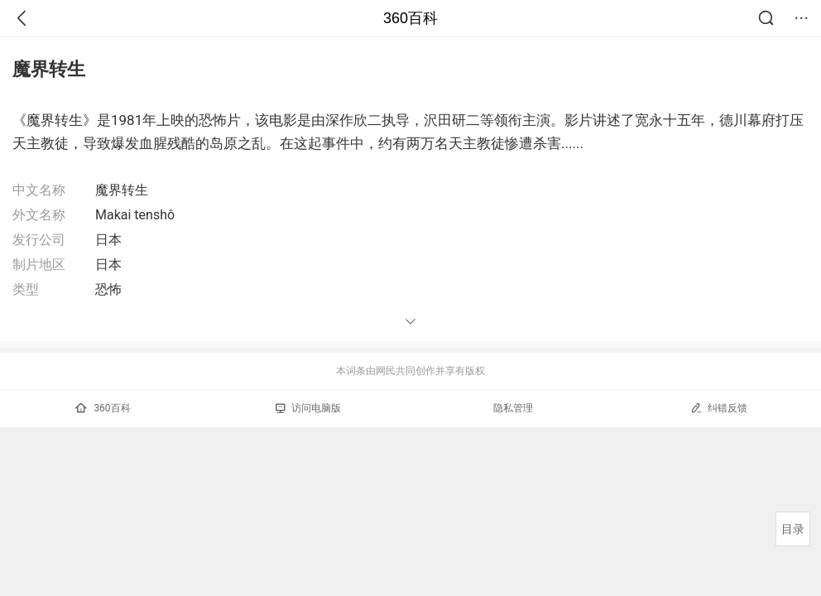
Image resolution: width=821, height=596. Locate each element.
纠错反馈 (718, 407)
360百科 (410, 18)
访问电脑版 (308, 408)
